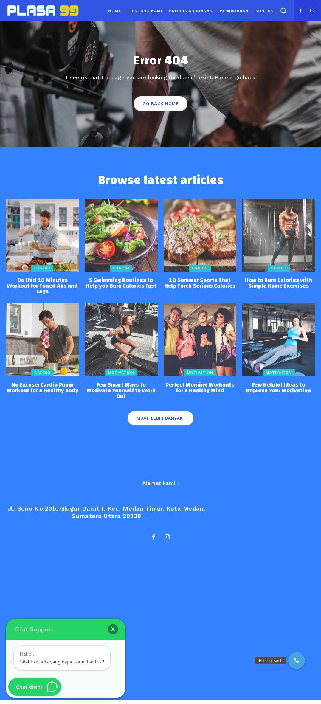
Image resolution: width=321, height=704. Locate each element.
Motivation (121, 377)
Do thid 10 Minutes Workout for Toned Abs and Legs (42, 291)
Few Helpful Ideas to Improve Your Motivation (278, 392)
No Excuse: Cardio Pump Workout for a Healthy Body (42, 392)
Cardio (42, 273)
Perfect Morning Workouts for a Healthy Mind (199, 392)
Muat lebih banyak (160, 423)
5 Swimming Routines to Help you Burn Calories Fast (121, 288)
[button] (283, 10)
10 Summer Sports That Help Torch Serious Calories (199, 288)
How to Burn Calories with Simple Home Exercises (278, 288)
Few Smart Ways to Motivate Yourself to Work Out (121, 395)
